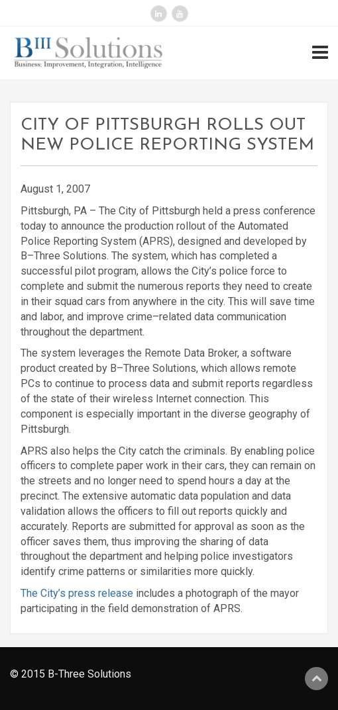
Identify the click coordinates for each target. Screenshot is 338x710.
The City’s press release (77, 593)
